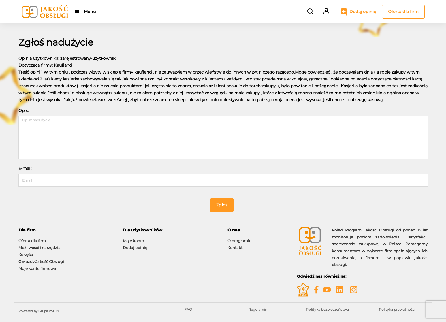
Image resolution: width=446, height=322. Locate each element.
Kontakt (234, 247)
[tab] (66, 230)
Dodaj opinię (362, 12)
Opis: (23, 110)
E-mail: (25, 168)
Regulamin (257, 309)
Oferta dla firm (403, 11)
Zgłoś (221, 205)
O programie (239, 240)
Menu (90, 11)
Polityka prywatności (397, 309)
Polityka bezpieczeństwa (327, 309)
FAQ (188, 309)
